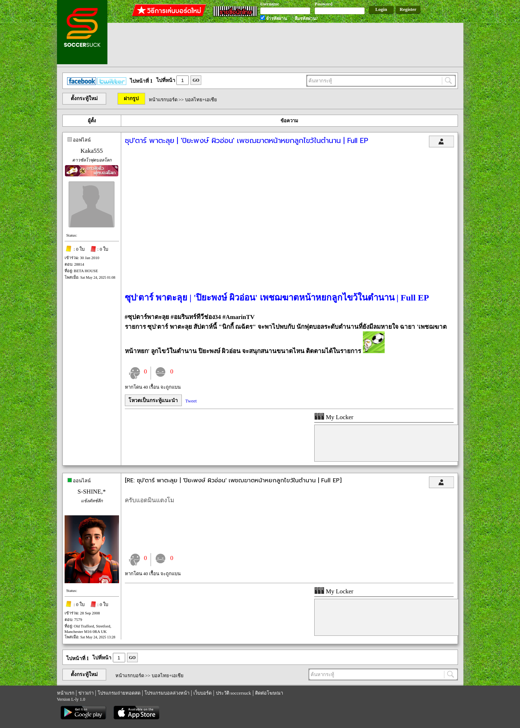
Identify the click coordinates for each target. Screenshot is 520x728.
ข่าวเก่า (86, 693)
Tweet (191, 401)
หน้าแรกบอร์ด (163, 99)
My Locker (333, 417)
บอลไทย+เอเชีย (201, 99)
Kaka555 (92, 150)
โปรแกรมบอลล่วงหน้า (166, 693)
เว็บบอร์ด (202, 693)
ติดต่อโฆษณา (269, 693)
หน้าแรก (65, 693)
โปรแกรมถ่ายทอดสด (119, 693)
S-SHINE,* (92, 491)
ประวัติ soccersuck (233, 693)
